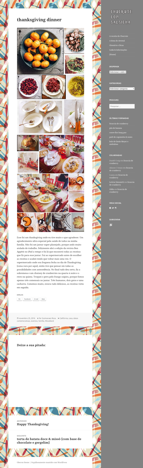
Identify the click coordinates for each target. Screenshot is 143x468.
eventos (34, 321)
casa (71, 318)
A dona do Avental (117, 40)
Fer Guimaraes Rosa (47, 318)
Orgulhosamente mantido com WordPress (49, 462)
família (41, 321)
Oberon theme (23, 462)
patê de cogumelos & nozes (120, 137)
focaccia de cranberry (118, 123)
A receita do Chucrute (118, 36)
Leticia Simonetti (116, 182)
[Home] (112, 54)
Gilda (111, 189)
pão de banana (115, 128)
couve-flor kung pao (117, 132)
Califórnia (64, 318)
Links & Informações (118, 50)
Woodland (49, 321)
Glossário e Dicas (116, 45)
